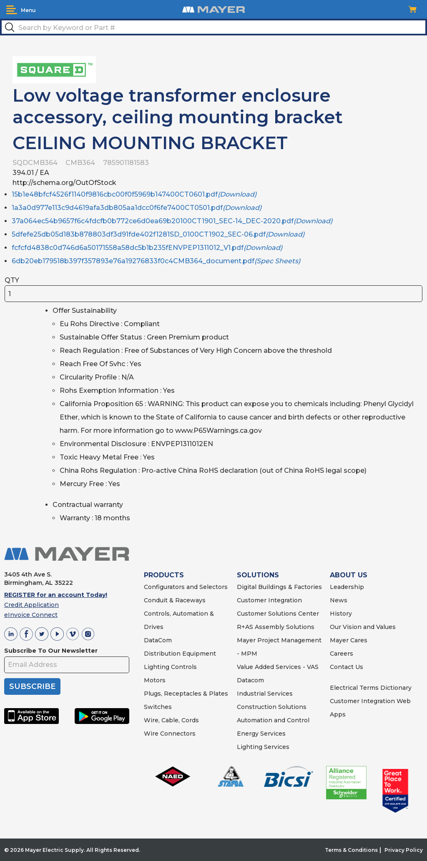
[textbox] (213, 27)
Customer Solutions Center (278, 613)
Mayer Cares (348, 640)
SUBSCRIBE (32, 686)
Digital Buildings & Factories (279, 587)
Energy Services (261, 733)
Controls (183, 667)
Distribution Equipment (180, 653)
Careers (341, 653)
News (338, 600)
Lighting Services (263, 747)
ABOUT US (348, 575)
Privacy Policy (403, 850)
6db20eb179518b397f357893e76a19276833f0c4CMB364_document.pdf (156, 261)
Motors (155, 680)
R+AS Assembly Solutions (275, 627)
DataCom (158, 640)
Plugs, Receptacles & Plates (186, 693)
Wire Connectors (170, 733)
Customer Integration (269, 600)
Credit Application (31, 605)
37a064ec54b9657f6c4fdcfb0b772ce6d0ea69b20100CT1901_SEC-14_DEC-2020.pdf (172, 221)
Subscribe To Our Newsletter (51, 650)
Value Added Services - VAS (278, 667)
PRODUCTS (164, 575)
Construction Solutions (271, 707)
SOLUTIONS (258, 575)
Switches (158, 707)
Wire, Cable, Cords (171, 720)
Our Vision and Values (363, 627)
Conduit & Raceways (175, 600)
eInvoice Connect (31, 615)
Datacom (250, 680)
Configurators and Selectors (186, 587)
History (341, 613)
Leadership (347, 587)
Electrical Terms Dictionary (371, 687)
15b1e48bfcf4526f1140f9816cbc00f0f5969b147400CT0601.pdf (134, 194)
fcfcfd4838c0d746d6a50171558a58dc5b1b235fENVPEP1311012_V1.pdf (147, 248)
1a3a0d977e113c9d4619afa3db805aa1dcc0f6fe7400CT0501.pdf (136, 208)
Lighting (156, 667)
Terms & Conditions (351, 850)
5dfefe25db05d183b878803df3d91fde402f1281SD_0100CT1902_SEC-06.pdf (158, 234)
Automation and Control (273, 720)
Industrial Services (265, 693)
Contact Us (346, 667)
